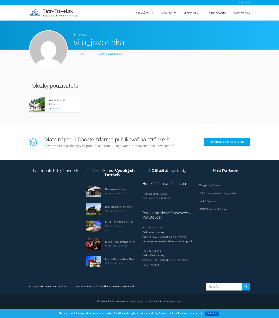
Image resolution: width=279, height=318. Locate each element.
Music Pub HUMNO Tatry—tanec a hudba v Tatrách (135, 241)
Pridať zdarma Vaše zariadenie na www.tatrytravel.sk (105, 286)
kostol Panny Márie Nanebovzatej (125, 259)
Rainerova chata (115, 189)
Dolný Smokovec (116, 211)
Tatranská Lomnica (117, 226)
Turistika (166, 12)
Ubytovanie (191, 12)
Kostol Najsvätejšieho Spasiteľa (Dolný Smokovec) (135, 206)
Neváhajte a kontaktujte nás (227, 141)
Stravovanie (217, 12)
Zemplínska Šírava (209, 185)
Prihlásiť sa (244, 2)
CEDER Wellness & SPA (119, 221)
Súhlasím (212, 313)
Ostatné (55, 104)
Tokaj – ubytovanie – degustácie (218, 193)
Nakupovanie (241, 12)
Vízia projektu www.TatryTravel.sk (47, 286)
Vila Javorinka (56, 100)
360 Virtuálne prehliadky (213, 209)
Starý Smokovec (116, 193)
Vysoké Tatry (144, 12)
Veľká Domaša (208, 201)
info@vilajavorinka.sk (110, 54)
